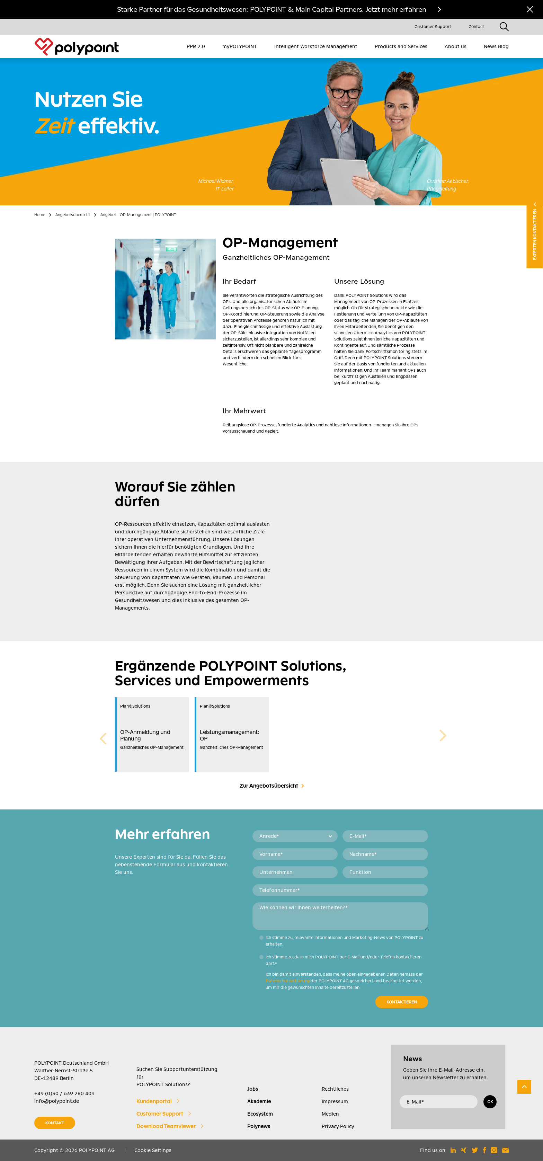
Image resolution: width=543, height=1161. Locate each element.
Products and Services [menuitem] (401, 46)
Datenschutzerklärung (288, 981)
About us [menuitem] (455, 46)
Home (39, 215)
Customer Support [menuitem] (433, 26)
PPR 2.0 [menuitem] (196, 46)
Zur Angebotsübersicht (269, 786)
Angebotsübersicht (72, 215)
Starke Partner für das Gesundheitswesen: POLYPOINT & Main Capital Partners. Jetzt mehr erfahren (271, 9)
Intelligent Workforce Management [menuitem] (315, 46)
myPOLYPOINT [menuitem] (239, 46)
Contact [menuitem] (476, 26)
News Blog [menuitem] (496, 46)
